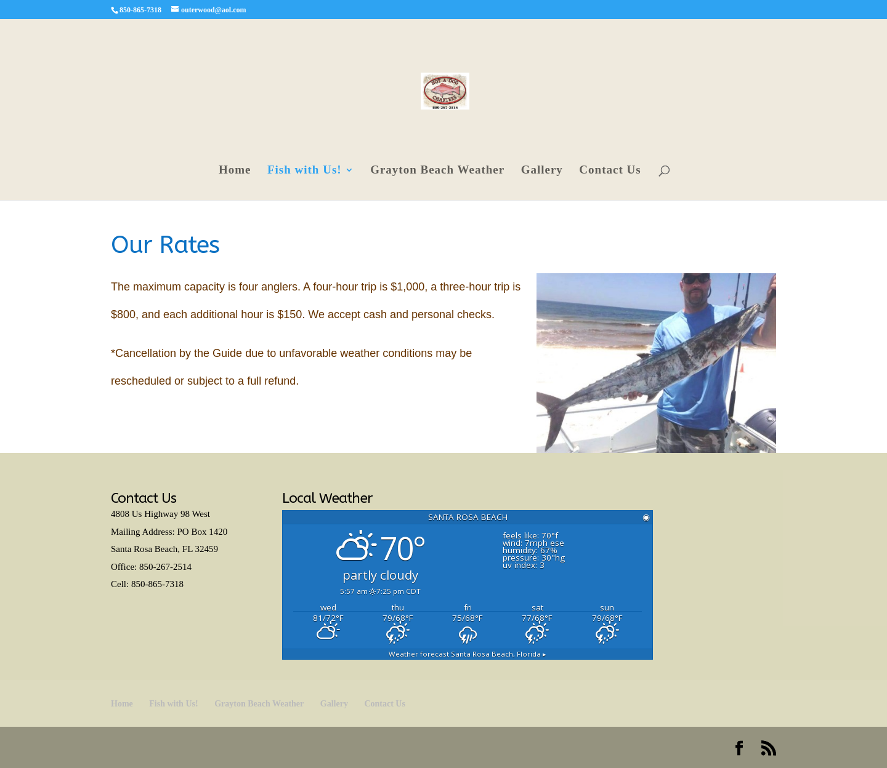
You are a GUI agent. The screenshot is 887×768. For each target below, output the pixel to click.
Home (235, 171)
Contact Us (610, 171)
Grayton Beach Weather (437, 171)
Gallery (542, 171)
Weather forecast (467, 653)
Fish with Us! (304, 171)
